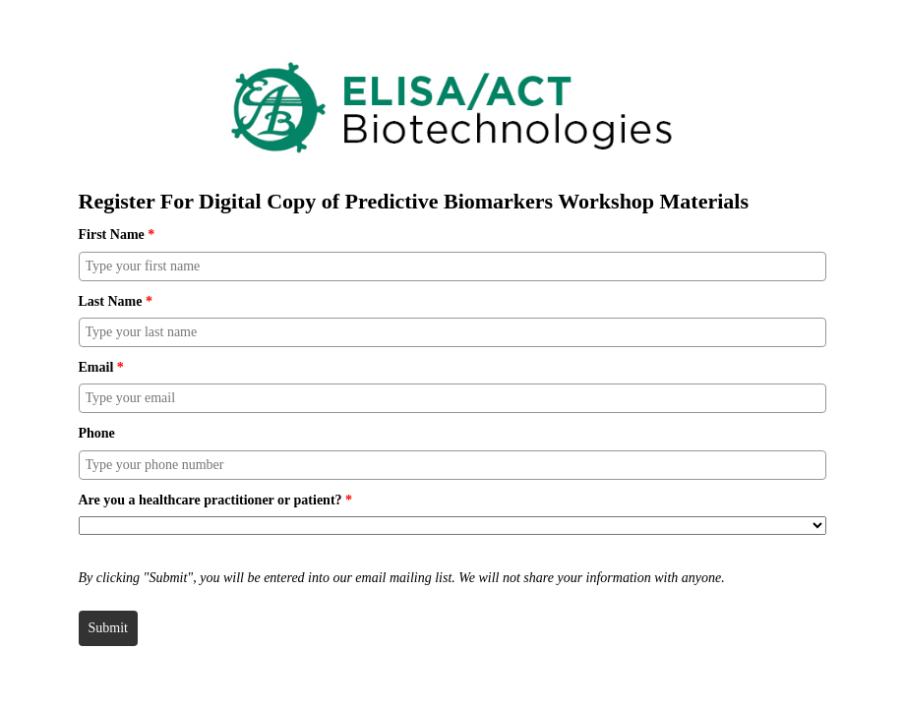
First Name (117, 234)
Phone (97, 433)
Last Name (115, 301)
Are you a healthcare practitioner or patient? (216, 500)
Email (101, 367)
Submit (108, 627)
